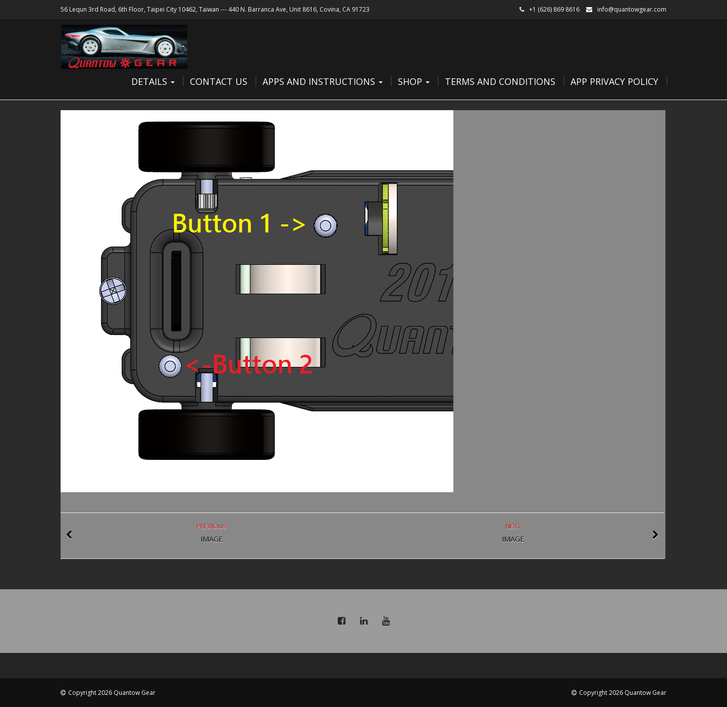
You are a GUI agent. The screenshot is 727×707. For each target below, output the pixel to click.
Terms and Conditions (500, 81)
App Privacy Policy (614, 81)
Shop (414, 81)
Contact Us (218, 81)
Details (153, 81)
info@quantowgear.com (631, 9)
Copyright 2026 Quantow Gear (111, 692)
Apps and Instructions (323, 81)
